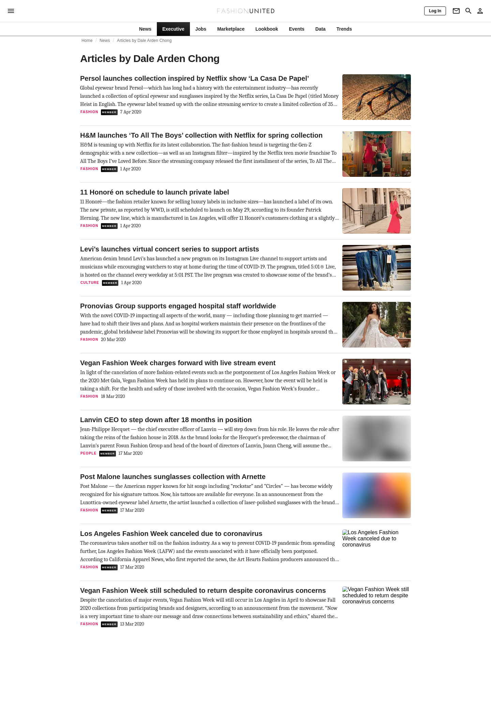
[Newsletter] (456, 11)
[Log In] (435, 10)
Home (87, 40)
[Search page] (468, 11)
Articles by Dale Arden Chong (144, 40)
